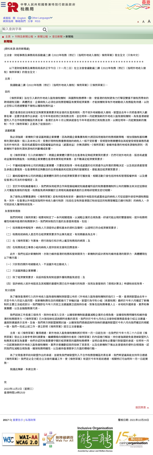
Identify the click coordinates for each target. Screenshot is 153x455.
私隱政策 (30, 419)
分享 (30, 21)
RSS (37, 21)
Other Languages (41, 18)
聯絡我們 (20, 21)
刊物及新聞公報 (24, 36)
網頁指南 (8, 21)
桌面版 (7, 18)
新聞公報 (42, 36)
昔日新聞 (57, 36)
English (21, 18)
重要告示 (18, 419)
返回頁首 (140, 407)
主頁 (8, 36)
